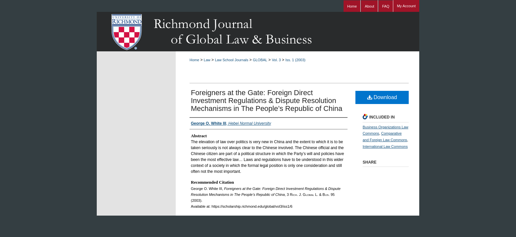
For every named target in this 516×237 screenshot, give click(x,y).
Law (207, 60)
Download (382, 97)
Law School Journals (231, 60)
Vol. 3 (276, 60)
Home (194, 60)
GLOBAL (260, 60)
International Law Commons (385, 146)
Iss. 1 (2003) (295, 60)
